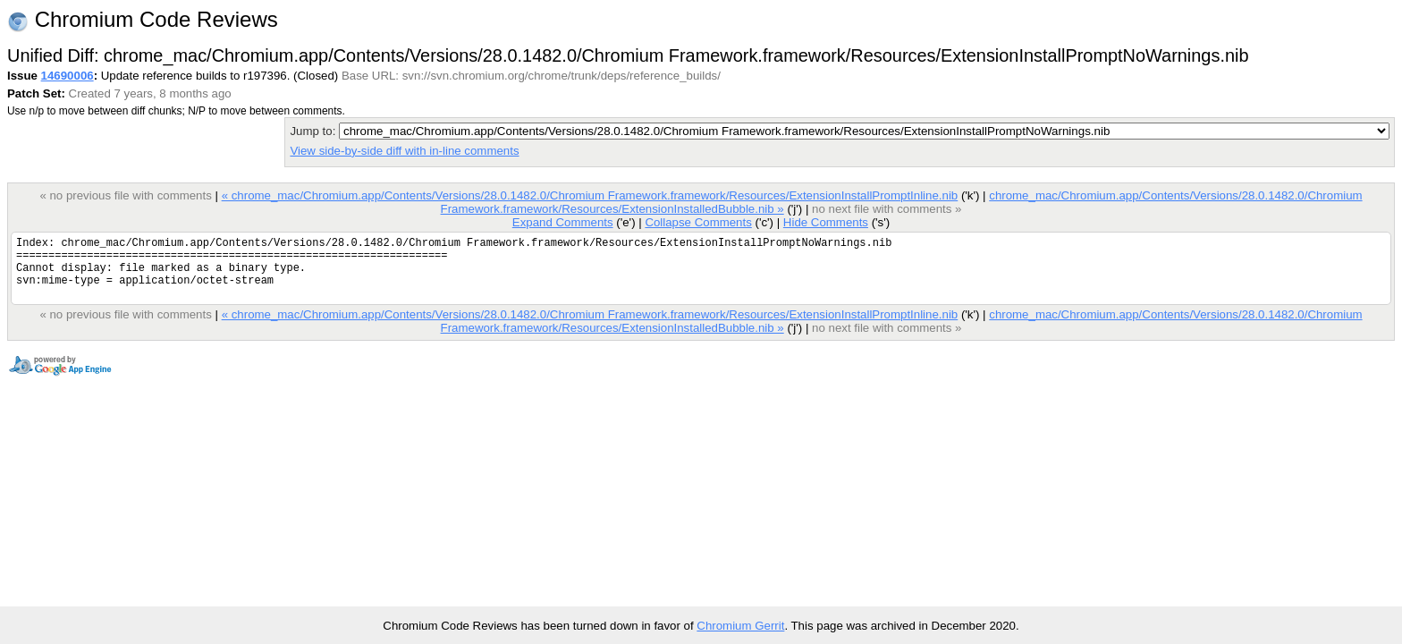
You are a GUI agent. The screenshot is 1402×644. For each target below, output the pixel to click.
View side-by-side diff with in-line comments (404, 150)
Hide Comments (825, 222)
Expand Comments (562, 222)
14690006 (67, 75)
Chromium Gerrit (740, 625)
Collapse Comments (698, 222)
